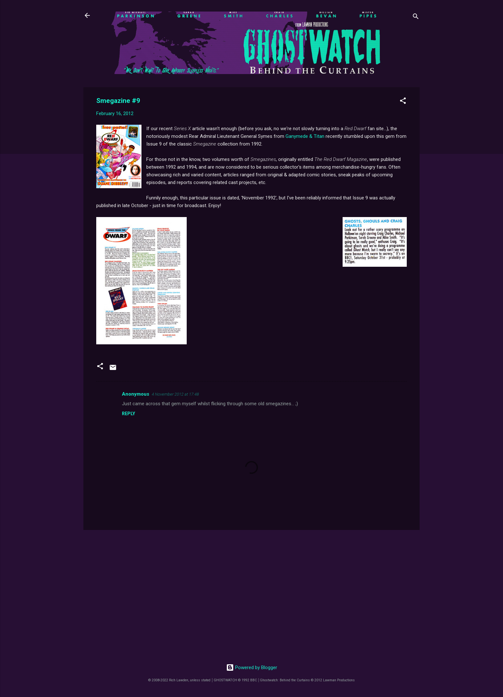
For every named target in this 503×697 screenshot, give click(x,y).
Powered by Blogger (251, 667)
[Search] (416, 17)
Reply (128, 413)
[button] (403, 102)
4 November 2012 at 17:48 (175, 394)
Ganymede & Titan (305, 136)
